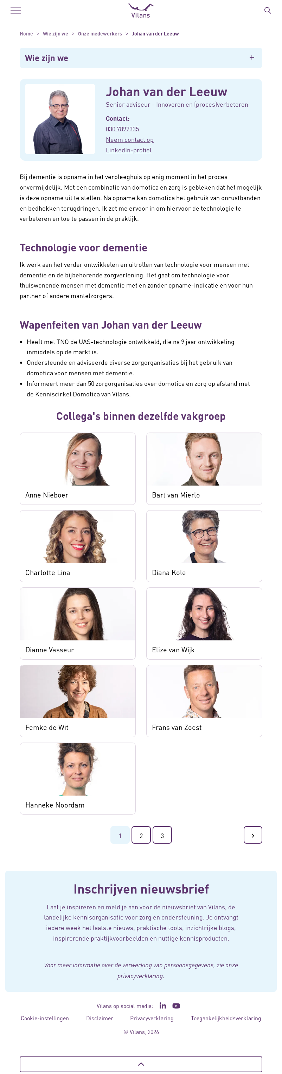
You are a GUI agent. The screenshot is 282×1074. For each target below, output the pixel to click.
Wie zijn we (46, 58)
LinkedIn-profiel (129, 150)
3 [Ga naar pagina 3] (162, 835)
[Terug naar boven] (141, 1064)
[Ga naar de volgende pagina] (253, 835)
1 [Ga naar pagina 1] (120, 835)
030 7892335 (122, 129)
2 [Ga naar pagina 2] (141, 835)
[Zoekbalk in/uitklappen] (267, 10)
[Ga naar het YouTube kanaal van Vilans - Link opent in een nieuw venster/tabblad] (176, 1005)
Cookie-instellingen (45, 1018)
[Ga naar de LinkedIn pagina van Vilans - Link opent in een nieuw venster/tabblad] (163, 1005)
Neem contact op (130, 139)
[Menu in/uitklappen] (15, 10)
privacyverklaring (140, 976)
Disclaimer (99, 1018)
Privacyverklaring (152, 1018)
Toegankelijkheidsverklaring (226, 1018)
